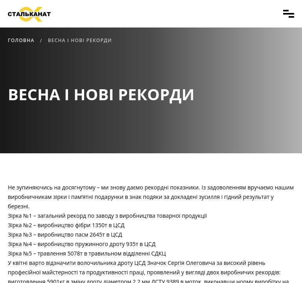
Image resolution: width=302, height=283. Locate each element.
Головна (21, 40)
